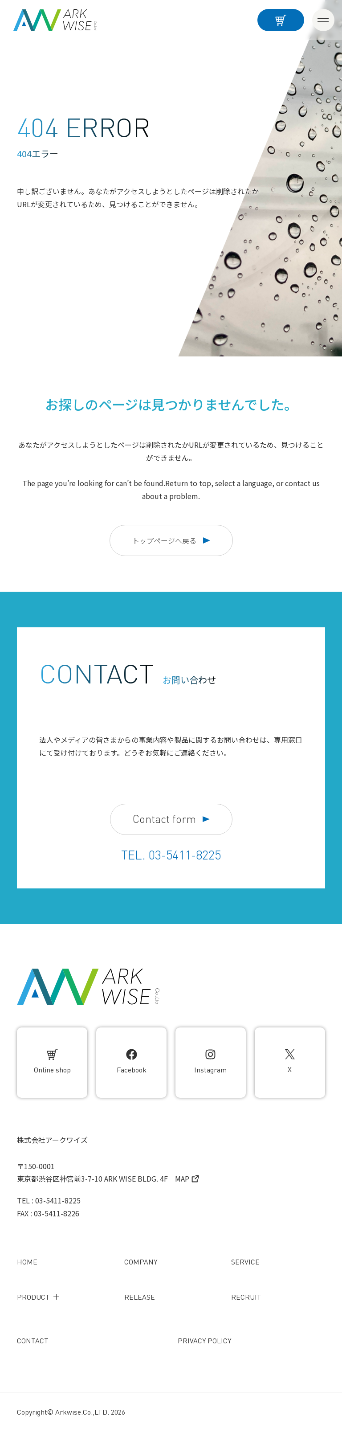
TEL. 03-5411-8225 (171, 855)
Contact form (171, 819)
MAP (187, 1178)
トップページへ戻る (171, 540)
